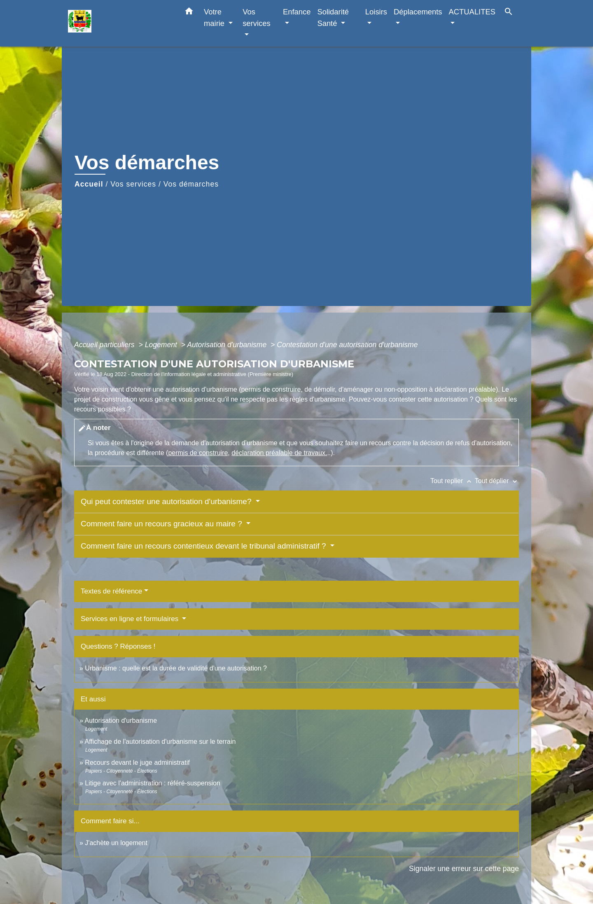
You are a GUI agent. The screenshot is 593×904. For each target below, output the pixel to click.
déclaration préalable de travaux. (279, 452)
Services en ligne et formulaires (130, 619)
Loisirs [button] (376, 11)
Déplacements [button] (418, 11)
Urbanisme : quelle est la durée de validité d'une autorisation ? (176, 668)
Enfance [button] (297, 11)
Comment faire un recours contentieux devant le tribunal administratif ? (204, 546)
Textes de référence (111, 591)
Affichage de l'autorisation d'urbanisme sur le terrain (160, 741)
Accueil (89, 184)
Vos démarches (191, 184)
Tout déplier (497, 480)
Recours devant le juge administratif (137, 762)
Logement (162, 345)
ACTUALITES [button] (472, 11)
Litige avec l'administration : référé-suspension (152, 783)
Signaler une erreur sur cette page (464, 868)
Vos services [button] (256, 17)
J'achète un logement (116, 842)
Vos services (133, 184)
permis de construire (198, 452)
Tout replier (452, 480)
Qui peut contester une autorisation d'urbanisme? (167, 501)
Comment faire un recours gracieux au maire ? (162, 523)
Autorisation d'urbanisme (227, 345)
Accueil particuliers (105, 345)
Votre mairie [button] (215, 17)
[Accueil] (119, 23)
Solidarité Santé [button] (333, 17)
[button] (189, 13)
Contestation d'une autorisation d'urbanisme (347, 345)
